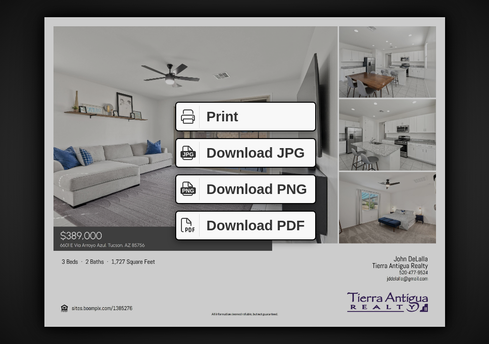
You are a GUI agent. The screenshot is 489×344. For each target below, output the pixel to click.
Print (207, 117)
